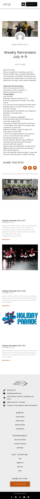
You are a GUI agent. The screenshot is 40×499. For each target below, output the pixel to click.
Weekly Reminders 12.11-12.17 (13, 220)
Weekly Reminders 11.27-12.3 (13, 345)
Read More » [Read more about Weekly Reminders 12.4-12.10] (6, 306)
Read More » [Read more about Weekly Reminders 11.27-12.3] (6, 360)
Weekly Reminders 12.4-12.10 (13, 291)
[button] (23, 4)
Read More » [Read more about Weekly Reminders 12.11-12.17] (6, 239)
